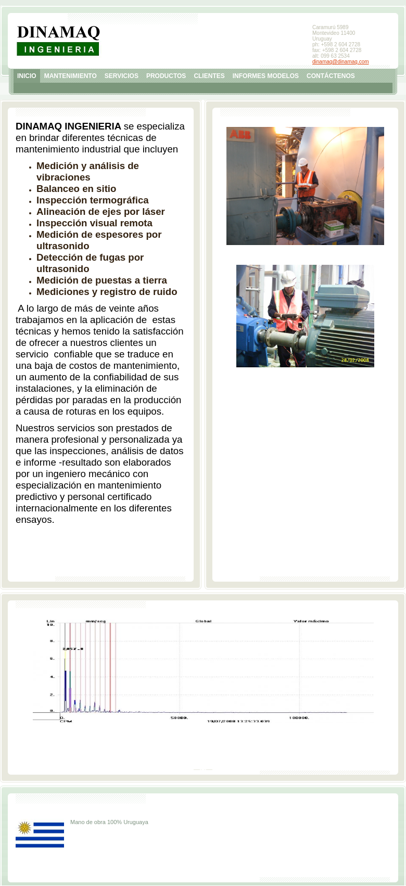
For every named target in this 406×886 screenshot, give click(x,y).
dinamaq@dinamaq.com (340, 62)
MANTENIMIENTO (70, 76)
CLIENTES (209, 76)
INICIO (26, 76)
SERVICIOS (121, 76)
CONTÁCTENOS (331, 76)
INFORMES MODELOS (266, 76)
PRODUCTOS (166, 76)
